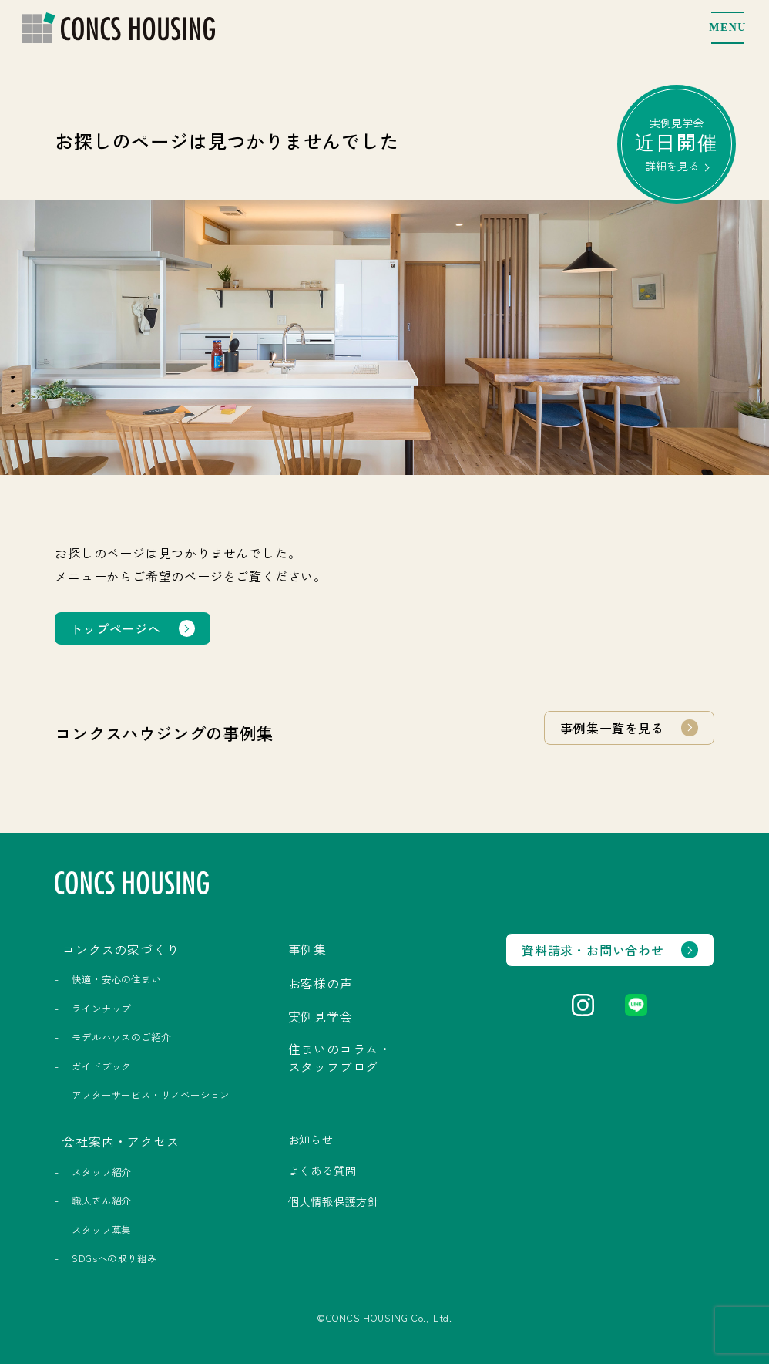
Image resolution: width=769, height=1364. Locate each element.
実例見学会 (676, 143)
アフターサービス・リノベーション (151, 1095)
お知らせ (311, 1139)
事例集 (307, 949)
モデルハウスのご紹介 (121, 1037)
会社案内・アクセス (120, 1141)
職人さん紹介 (101, 1200)
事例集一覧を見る (611, 728)
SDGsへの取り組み (114, 1258)
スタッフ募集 (101, 1230)
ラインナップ (101, 1008)
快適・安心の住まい (116, 979)
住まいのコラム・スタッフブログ (339, 1057)
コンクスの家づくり (120, 949)
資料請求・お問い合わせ (593, 950)
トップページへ (115, 628)
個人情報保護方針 (333, 1201)
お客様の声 (320, 983)
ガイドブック (101, 1066)
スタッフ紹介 (101, 1172)
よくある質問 (322, 1170)
